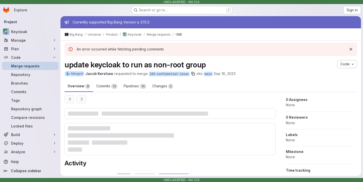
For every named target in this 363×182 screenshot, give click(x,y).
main (208, 74)
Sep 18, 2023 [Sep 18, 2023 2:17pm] (224, 73)
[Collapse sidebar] (30, 171)
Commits (106, 86)
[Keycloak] (30, 32)
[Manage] (30, 40)
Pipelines (135, 86)
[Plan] (30, 49)
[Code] (30, 57)
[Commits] (30, 92)
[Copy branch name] (193, 74)
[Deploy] (30, 143)
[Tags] (30, 100)
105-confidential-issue (169, 74)
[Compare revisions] (30, 117)
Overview (79, 86)
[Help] (30, 162)
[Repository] (30, 74)
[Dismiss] (351, 49)
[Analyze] (30, 152)
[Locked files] (30, 126)
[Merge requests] (30, 66)
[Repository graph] (30, 109)
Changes (162, 86)
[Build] (30, 135)
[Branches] (30, 83)
